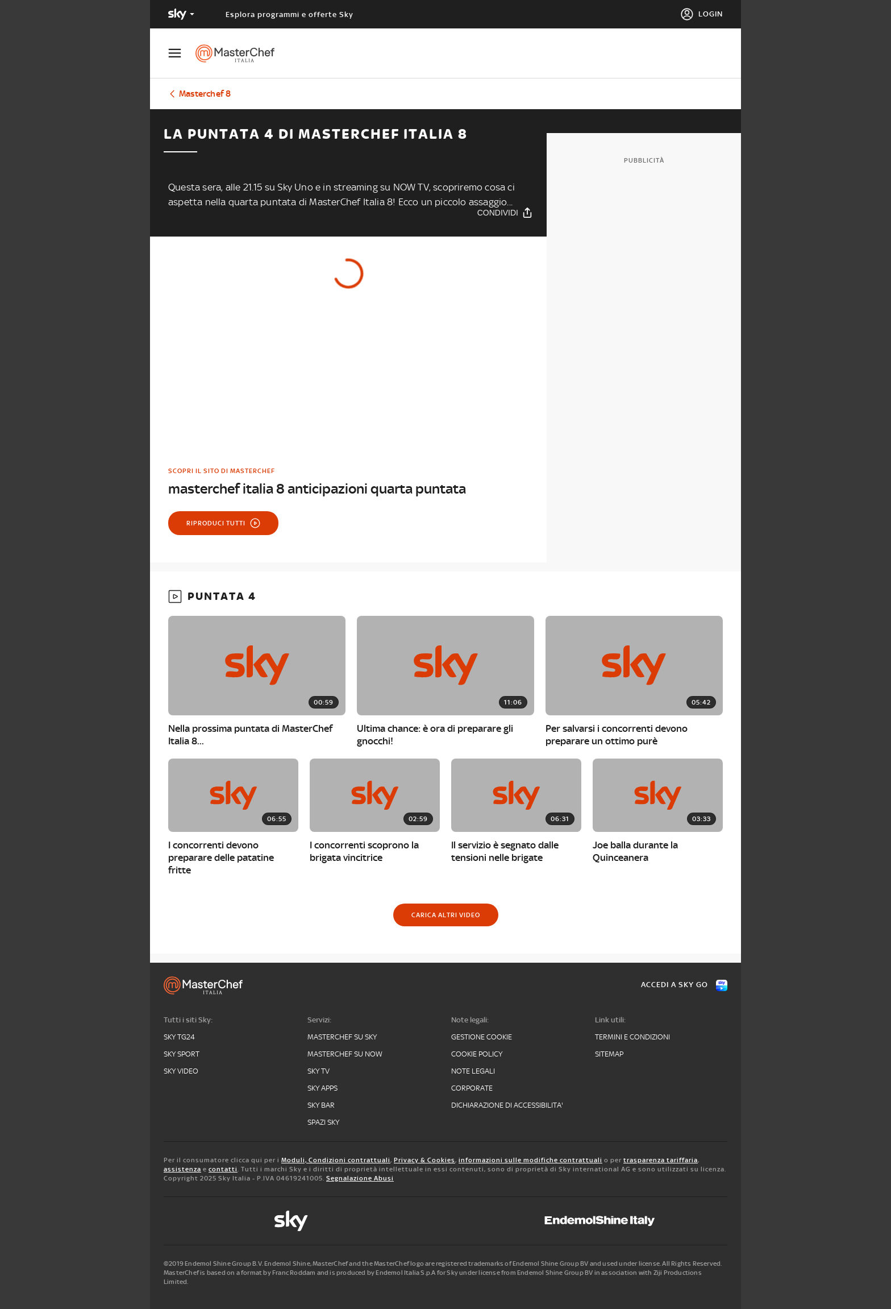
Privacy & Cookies (424, 1160)
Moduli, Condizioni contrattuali (335, 1160)
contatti (223, 1169)
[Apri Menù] (181, 53)
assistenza (182, 1169)
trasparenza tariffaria (660, 1160)
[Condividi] (505, 212)
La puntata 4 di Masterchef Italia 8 (316, 134)
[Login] (701, 14)
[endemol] (599, 1221)
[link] (348, 482)
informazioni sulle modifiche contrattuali (530, 1160)
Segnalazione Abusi (360, 1178)
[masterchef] (240, 53)
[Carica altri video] (445, 915)
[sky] (291, 1221)
